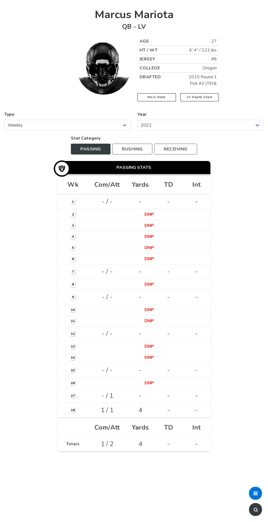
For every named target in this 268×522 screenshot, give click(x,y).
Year (142, 114)
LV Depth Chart (199, 97)
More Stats (156, 97)
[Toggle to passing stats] (91, 149)
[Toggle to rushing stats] (132, 149)
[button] (255, 493)
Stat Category (85, 138)
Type (9, 114)
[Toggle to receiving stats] (175, 149)
